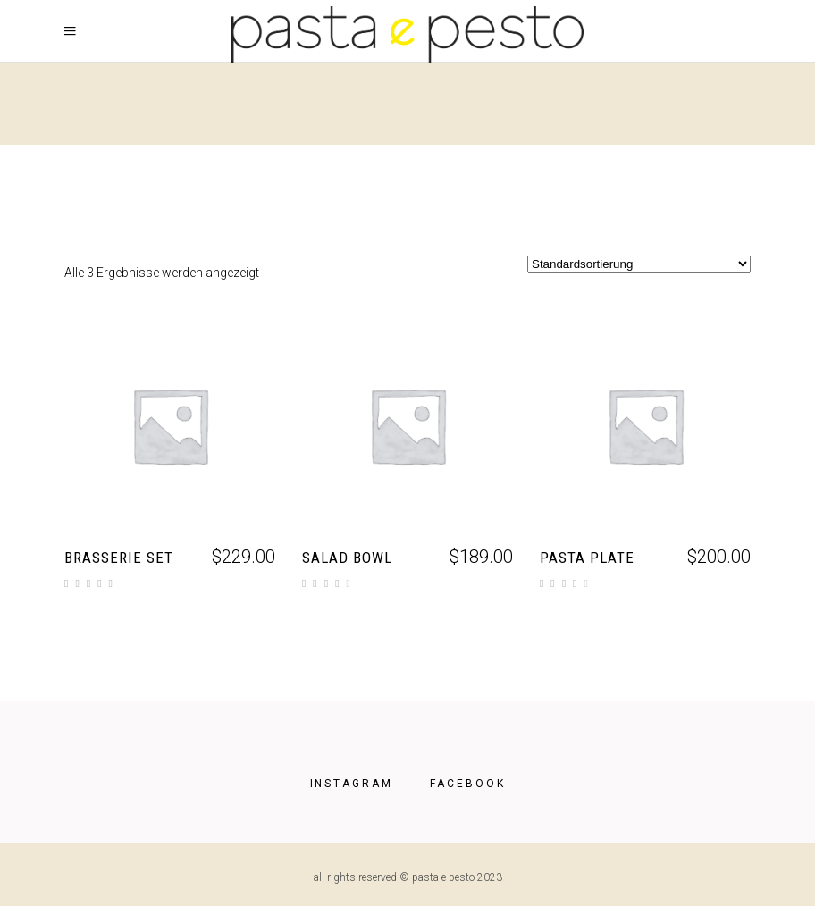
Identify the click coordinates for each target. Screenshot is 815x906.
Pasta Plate (587, 557)
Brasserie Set (118, 557)
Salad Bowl (347, 557)
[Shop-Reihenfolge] (639, 264)
